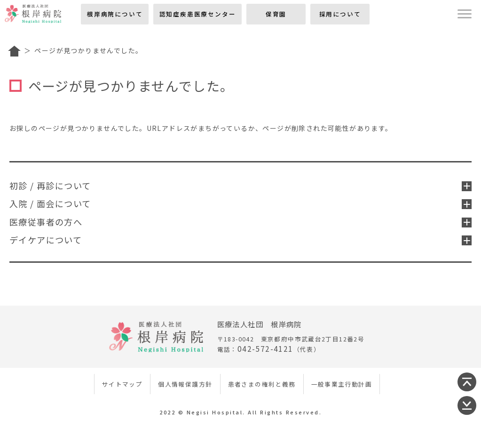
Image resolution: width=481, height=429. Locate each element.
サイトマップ (122, 384)
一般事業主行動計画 (341, 384)
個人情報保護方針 (185, 384)
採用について (340, 13)
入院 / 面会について (240, 203)
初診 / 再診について (240, 185)
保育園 (276, 13)
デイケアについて (240, 240)
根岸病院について (114, 13)
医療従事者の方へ (240, 222)
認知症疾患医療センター (197, 13)
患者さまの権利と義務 (262, 384)
